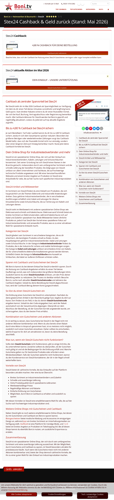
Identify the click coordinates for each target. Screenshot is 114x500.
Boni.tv (7, 16)
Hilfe (101, 9)
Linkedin (87, 3)
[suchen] (108, 3)
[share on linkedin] (98, 131)
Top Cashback (61, 9)
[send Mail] (101, 131)
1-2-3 (66, 426)
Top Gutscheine (76, 9)
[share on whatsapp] (83, 131)
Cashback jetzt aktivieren (57, 53)
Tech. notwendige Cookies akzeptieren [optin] (92, 495)
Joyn (25, 423)
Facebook (84, 3)
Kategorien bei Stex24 (88, 164)
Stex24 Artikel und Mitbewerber (92, 160)
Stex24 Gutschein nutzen (57, 90)
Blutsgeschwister (13, 421)
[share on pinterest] (90, 131)
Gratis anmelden (14, 472)
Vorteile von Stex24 (87, 195)
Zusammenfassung (87, 206)
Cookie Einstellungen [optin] (57, 494)
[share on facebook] (87, 131)
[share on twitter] (94, 131)
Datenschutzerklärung (17, 490)
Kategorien (91, 9)
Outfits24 (24, 426)
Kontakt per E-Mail (56, 4)
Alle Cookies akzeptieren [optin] (21, 494)
